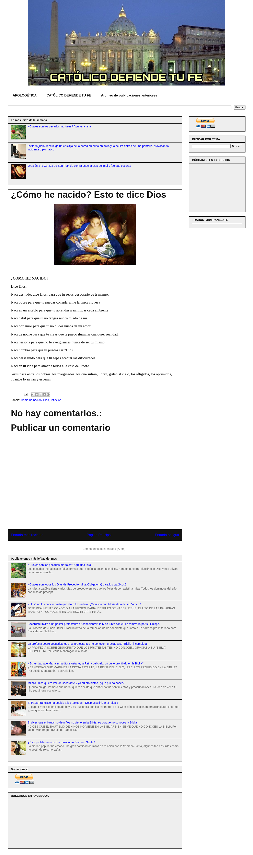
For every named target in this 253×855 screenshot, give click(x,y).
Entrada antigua (167, 535)
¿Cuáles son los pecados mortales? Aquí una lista (59, 126)
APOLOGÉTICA (25, 95)
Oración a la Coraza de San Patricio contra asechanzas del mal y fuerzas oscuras (79, 165)
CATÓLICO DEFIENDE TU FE (69, 95)
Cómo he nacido (31, 400)
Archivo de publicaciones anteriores (129, 95)
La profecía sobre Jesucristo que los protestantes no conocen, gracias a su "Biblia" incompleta (87, 643)
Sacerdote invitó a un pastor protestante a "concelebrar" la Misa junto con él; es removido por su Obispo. (94, 624)
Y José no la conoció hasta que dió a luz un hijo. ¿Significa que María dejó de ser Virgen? (84, 604)
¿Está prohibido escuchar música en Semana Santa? (61, 742)
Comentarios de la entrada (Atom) (103, 548)
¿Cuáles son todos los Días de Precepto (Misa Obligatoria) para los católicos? (77, 584)
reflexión (55, 400)
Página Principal (99, 535)
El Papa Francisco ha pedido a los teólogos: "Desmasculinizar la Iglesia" (73, 702)
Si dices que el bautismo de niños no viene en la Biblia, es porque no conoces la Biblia (82, 722)
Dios (46, 400)
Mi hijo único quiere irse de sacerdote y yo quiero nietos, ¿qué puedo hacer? (76, 683)
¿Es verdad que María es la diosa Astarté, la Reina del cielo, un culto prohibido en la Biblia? (86, 663)
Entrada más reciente (27, 535)
